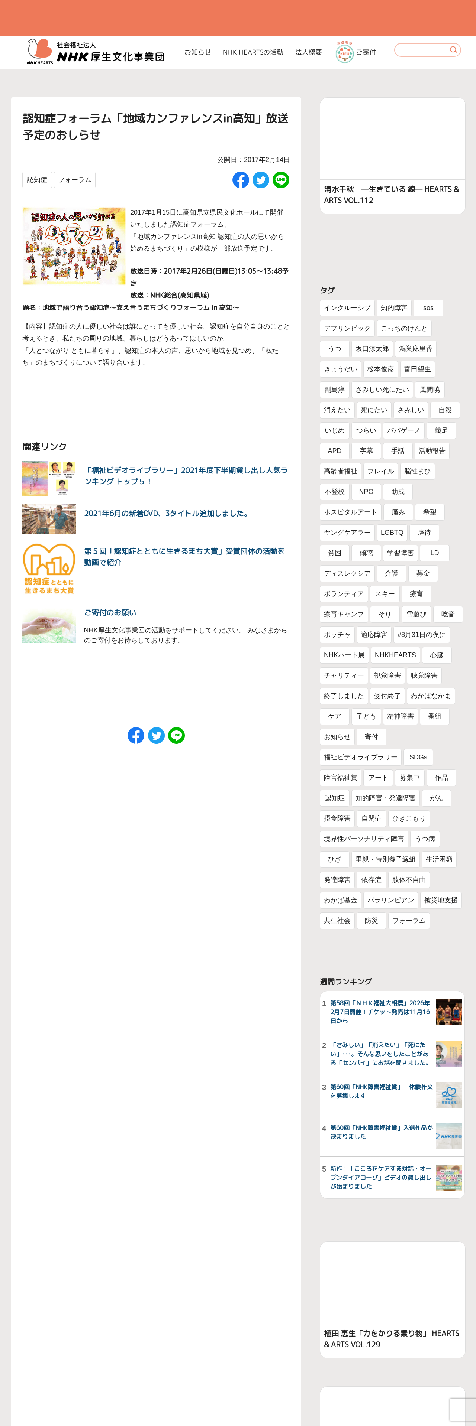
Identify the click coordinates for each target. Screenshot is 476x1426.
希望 (430, 512)
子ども (366, 716)
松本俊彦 (380, 369)
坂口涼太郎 (372, 348)
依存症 (371, 879)
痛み (398, 512)
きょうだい (340, 369)
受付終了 (387, 696)
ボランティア (344, 594)
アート (378, 777)
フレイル (380, 471)
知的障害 (394, 308)
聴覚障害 (424, 675)
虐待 (424, 532)
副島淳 (335, 389)
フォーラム (74, 179)
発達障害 (337, 879)
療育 (416, 594)
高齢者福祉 (340, 471)
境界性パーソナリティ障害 (364, 839)
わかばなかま (431, 696)
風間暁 (430, 389)
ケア (334, 716)
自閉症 (371, 818)
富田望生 (417, 369)
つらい (366, 430)
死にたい (374, 410)
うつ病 (425, 839)
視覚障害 (387, 675)
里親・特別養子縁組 (386, 859)
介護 (391, 573)
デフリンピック (347, 328)
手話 (398, 451)
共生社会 (337, 920)
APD (334, 451)
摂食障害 (337, 818)
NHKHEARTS (395, 655)
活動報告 (432, 451)
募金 (423, 573)
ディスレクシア (347, 573)
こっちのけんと (404, 328)
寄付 (371, 736)
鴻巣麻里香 (415, 348)
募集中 (410, 777)
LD (434, 553)
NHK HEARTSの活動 (253, 52)
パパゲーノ (404, 430)
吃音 (448, 614)
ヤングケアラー (347, 532)
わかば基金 (340, 900)
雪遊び (416, 614)
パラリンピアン (390, 900)
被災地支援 (441, 900)
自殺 (445, 410)
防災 (371, 920)
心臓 (437, 655)
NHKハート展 (344, 655)
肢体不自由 (409, 879)
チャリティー (344, 675)
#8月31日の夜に (422, 634)
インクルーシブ (347, 308)
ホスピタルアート (350, 512)
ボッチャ (337, 634)
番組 (434, 716)
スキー (385, 594)
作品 (441, 777)
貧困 (334, 553)
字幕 (366, 451)
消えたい (337, 410)
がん (436, 798)
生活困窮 (439, 859)
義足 (441, 430)
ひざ (334, 859)
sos (428, 308)
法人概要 (308, 52)
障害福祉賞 (340, 777)
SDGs (418, 757)
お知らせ (197, 52)
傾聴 (366, 553)
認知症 (37, 179)
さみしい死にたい (382, 389)
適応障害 (374, 634)
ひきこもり (409, 818)
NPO (366, 491)
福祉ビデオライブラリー (361, 757)
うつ (334, 348)
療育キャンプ (344, 614)
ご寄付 (355, 52)
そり (385, 614)
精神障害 (400, 716)
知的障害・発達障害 (386, 798)
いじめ (335, 430)
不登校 (335, 491)
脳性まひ (417, 471)
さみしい (411, 410)
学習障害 (400, 553)
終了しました (344, 696)
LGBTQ (392, 532)
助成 (398, 491)
